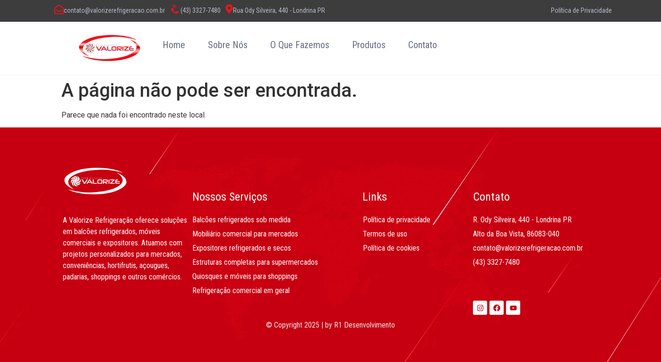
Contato (422, 45)
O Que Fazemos (299, 45)
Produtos (369, 45)
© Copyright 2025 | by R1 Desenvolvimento (330, 324)
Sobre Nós (228, 45)
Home (174, 45)
